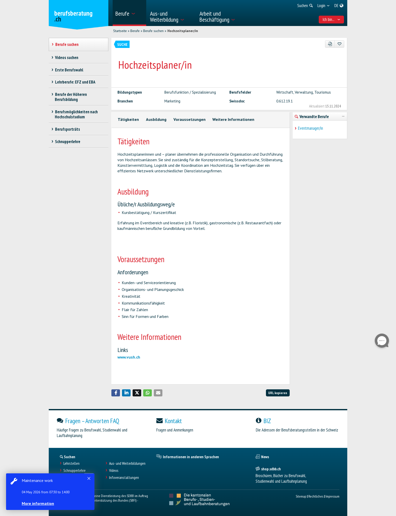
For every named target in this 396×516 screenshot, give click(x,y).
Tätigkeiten (128, 119)
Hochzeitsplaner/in (182, 31)
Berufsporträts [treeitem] (67, 129)
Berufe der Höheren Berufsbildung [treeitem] (71, 97)
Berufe (135, 31)
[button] (115, 392)
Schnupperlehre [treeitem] (67, 141)
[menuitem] (129, 13)
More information (38, 503)
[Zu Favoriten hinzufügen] (339, 44)
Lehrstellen (71, 463)
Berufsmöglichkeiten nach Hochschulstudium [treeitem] (76, 114)
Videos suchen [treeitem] (66, 57)
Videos (113, 470)
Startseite (120, 31)
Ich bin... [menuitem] (331, 19)
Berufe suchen (153, 31)
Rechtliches (315, 496)
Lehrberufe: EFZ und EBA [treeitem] (75, 82)
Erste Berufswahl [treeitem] (69, 70)
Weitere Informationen (233, 119)
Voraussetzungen (190, 119)
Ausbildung (156, 119)
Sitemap (301, 496)
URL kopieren (277, 392)
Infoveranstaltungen (124, 477)
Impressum (332, 496)
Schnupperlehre (74, 470)
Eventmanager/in (310, 128)
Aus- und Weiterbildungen (127, 463)
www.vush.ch (128, 357)
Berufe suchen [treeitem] (67, 44)
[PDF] (330, 44)
